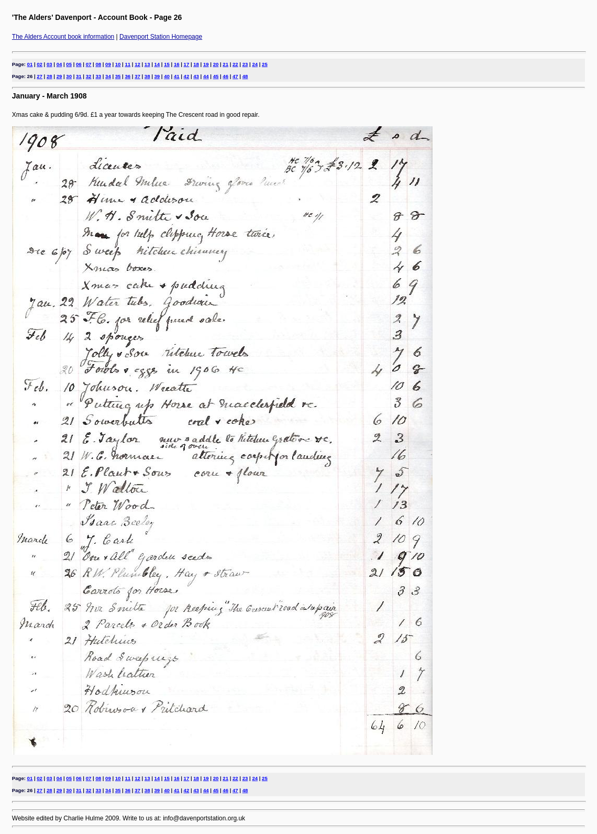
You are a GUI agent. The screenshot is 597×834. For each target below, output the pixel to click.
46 (225, 76)
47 (235, 76)
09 (108, 64)
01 (30, 64)
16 (177, 64)
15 (167, 64)
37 (137, 76)
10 (118, 64)
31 (79, 76)
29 (59, 76)
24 (255, 64)
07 (89, 64)
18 (196, 64)
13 (147, 64)
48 (245, 76)
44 (206, 76)
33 (98, 76)
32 (89, 76)
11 (127, 64)
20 (216, 64)
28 (49, 76)
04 (59, 64)
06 (79, 64)
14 (157, 64)
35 (118, 76)
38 (147, 76)
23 (245, 64)
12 (137, 64)
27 (39, 76)
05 (69, 64)
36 (127, 76)
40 (167, 76)
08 (98, 64)
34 (108, 76)
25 (265, 64)
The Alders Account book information (63, 36)
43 (196, 76)
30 (69, 76)
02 (39, 64)
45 (216, 76)
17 (187, 64)
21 (225, 64)
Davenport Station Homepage (160, 36)
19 (206, 64)
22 (235, 64)
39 (157, 76)
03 (49, 64)
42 (187, 76)
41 (177, 76)
